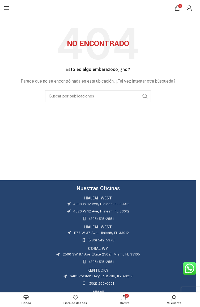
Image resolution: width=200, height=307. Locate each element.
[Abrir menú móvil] (6, 8)
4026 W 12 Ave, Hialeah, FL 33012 (101, 211)
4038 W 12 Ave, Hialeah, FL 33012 (101, 204)
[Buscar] (98, 96)
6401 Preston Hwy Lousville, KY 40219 (101, 276)
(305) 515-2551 (101, 218)
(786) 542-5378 (101, 240)
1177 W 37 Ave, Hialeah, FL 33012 (101, 233)
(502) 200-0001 (101, 283)
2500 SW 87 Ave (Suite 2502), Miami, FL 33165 (101, 254)
